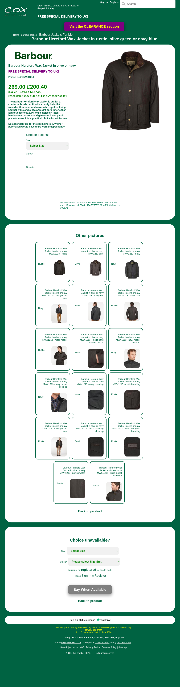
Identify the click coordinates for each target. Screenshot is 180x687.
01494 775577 (102, 642)
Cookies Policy (109, 647)
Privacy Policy (93, 647)
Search (63, 647)
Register (114, 2)
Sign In (104, 2)
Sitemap (122, 647)
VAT (82, 647)
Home (16, 35)
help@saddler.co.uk (71, 642)
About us (73, 647)
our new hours (124, 642)
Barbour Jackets (29, 35)
